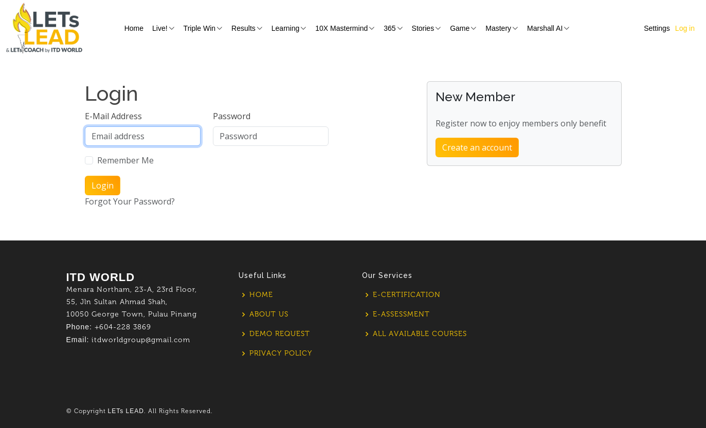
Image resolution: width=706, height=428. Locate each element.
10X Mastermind (345, 28)
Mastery (501, 28)
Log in (685, 28)
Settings (657, 28)
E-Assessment (401, 314)
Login (103, 185)
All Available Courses (420, 334)
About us (268, 314)
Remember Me (125, 160)
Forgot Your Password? (130, 201)
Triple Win (203, 28)
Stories (427, 28)
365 (393, 28)
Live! (163, 28)
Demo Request (279, 334)
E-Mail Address (113, 116)
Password (231, 116)
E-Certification (407, 295)
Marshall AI (548, 28)
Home (133, 28)
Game (463, 28)
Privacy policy (280, 353)
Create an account (477, 147)
